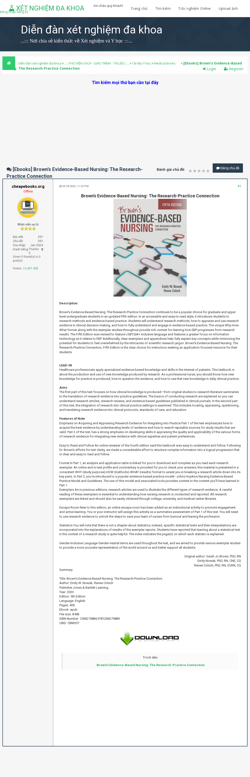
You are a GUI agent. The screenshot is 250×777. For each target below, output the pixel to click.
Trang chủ (139, 8)
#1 (239, 186)
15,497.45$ (30, 268)
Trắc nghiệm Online (195, 8)
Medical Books (165, 63)
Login (209, 68)
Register (234, 68)
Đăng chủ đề (227, 168)
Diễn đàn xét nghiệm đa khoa (40, 63)
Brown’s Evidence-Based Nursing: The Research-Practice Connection (151, 665)
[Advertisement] (125, 119)
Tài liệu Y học (141, 63)
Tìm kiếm (163, 8)
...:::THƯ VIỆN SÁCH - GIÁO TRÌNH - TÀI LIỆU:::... (96, 63)
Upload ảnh (228, 8)
